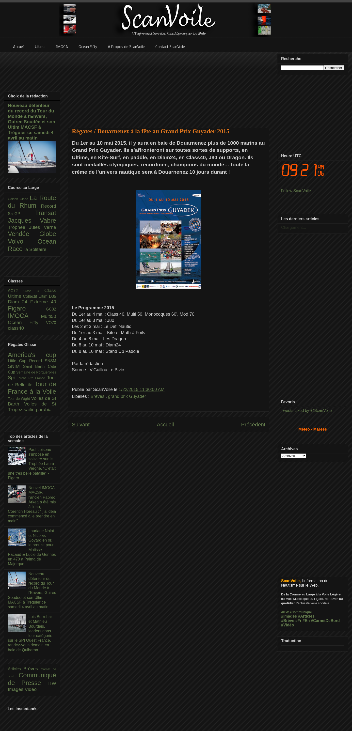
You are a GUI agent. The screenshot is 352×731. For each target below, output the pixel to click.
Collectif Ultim (36, 296)
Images (16, 689)
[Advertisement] (169, 86)
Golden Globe (19, 199)
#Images (289, 616)
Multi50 (48, 316)
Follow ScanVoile (296, 191)
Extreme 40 (43, 301)
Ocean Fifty (27, 322)
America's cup (32, 354)
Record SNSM (42, 361)
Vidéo (31, 689)
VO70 (51, 323)
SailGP (21, 214)
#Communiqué (301, 612)
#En (306, 621)
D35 (52, 296)
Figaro (27, 308)
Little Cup (18, 361)
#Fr (298, 621)
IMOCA (24, 315)
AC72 (15, 291)
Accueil (165, 424)
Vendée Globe (32, 233)
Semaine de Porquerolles (36, 372)
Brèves (98, 396)
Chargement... (293, 227)
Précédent (253, 424)
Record (48, 206)
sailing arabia (37, 409)
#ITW (285, 612)
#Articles (306, 616)
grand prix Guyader (127, 396)
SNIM (15, 366)
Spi (12, 377)
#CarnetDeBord (325, 621)
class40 (16, 328)
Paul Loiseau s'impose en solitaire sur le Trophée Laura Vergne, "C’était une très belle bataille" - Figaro (32, 464)
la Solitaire (35, 249)
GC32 (51, 309)
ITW (52, 683)
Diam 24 (19, 301)
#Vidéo (287, 625)
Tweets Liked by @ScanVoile (306, 410)
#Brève (287, 621)
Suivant (81, 424)
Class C (33, 291)
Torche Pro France (32, 378)
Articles (15, 669)
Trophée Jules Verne (32, 227)
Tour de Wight (19, 399)
